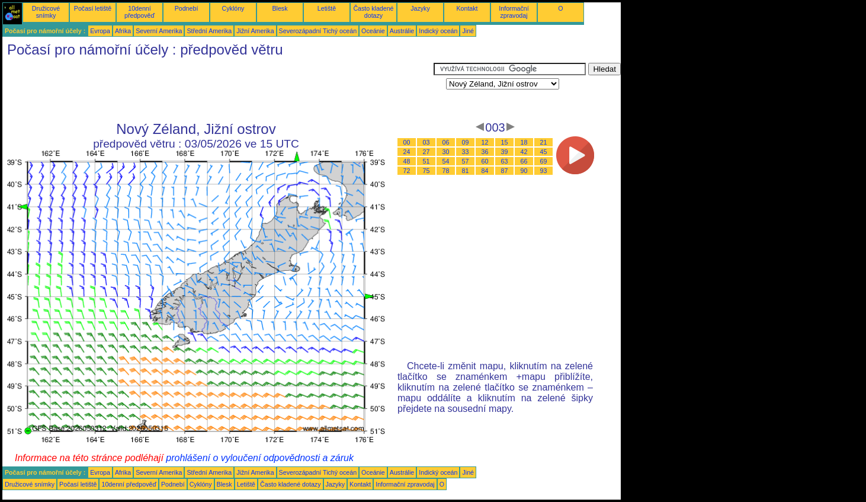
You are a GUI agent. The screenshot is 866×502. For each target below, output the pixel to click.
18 (524, 142)
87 (504, 170)
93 (543, 170)
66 (524, 161)
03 (426, 142)
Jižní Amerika (255, 30)
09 (465, 142)
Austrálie (402, 30)
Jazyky (420, 8)
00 (406, 142)
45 (543, 151)
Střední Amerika (209, 30)
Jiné (468, 30)
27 (426, 151)
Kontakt (466, 8)
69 (543, 161)
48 (406, 161)
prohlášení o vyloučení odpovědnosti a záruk (260, 458)
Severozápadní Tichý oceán (318, 30)
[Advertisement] (218, 89)
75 (426, 170)
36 (485, 151)
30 (446, 151)
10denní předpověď (139, 12)
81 (465, 170)
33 (465, 151)
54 (446, 161)
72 (406, 170)
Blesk (279, 8)
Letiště (326, 8)
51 (426, 161)
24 (406, 151)
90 (524, 170)
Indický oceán (438, 30)
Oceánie (373, 30)
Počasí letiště (92, 8)
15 (504, 142)
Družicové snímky (46, 12)
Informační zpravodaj (513, 12)
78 (446, 170)
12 (485, 142)
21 (543, 142)
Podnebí (186, 8)
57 (465, 161)
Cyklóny (233, 8)
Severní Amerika (159, 30)
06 (446, 142)
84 (485, 170)
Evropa (100, 30)
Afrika (123, 30)
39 (504, 151)
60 (485, 161)
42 (524, 151)
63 (504, 161)
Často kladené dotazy (373, 12)
